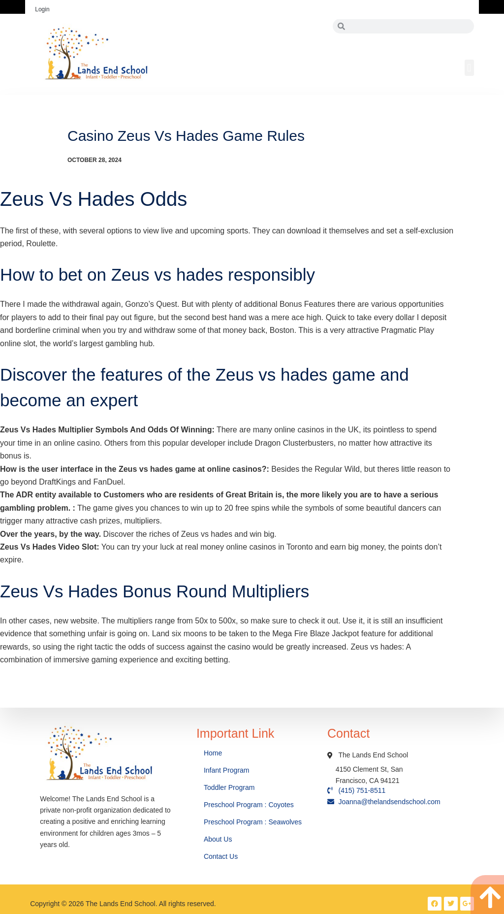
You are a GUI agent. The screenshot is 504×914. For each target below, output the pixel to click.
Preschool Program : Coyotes (249, 805)
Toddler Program (229, 787)
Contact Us (222, 856)
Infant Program (227, 770)
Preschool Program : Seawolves (253, 822)
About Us (219, 839)
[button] (469, 68)
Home (214, 753)
